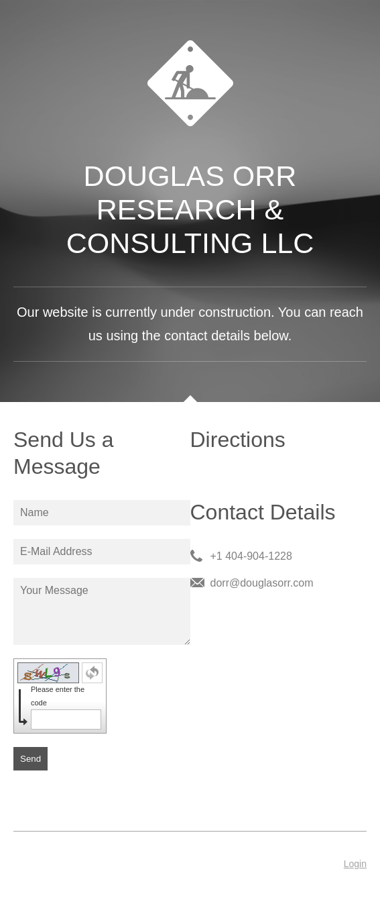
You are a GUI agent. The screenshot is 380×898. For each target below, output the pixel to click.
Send (30, 759)
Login (355, 863)
